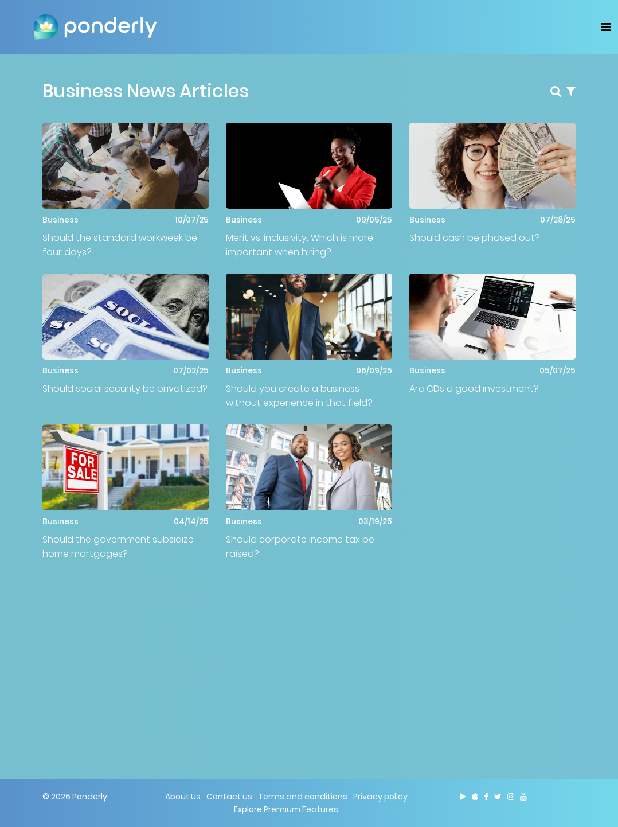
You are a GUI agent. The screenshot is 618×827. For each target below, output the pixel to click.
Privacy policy (380, 796)
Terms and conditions (302, 796)
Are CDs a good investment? (474, 388)
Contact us (229, 796)
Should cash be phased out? (474, 237)
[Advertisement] (309, 655)
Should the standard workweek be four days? (119, 245)
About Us (183, 796)
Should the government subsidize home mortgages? (118, 546)
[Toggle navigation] (605, 27)
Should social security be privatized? (125, 388)
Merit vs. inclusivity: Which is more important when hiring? (299, 245)
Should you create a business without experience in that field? (299, 395)
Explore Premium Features (286, 809)
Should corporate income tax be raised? (300, 546)
